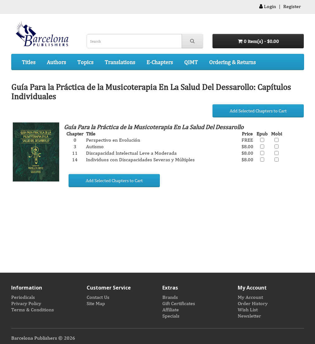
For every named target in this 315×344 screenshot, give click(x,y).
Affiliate (170, 309)
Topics (85, 62)
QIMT (191, 62)
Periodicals (23, 297)
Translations (120, 62)
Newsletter (249, 316)
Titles (29, 62)
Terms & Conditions (32, 309)
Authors (56, 62)
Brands (170, 297)
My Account (250, 297)
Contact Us (98, 297)
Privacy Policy (26, 303)
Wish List (248, 309)
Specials (170, 316)
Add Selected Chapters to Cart (258, 111)
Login (267, 6)
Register (292, 6)
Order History (253, 303)
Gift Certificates (178, 303)
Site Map (96, 303)
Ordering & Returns (232, 62)
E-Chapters (159, 62)
